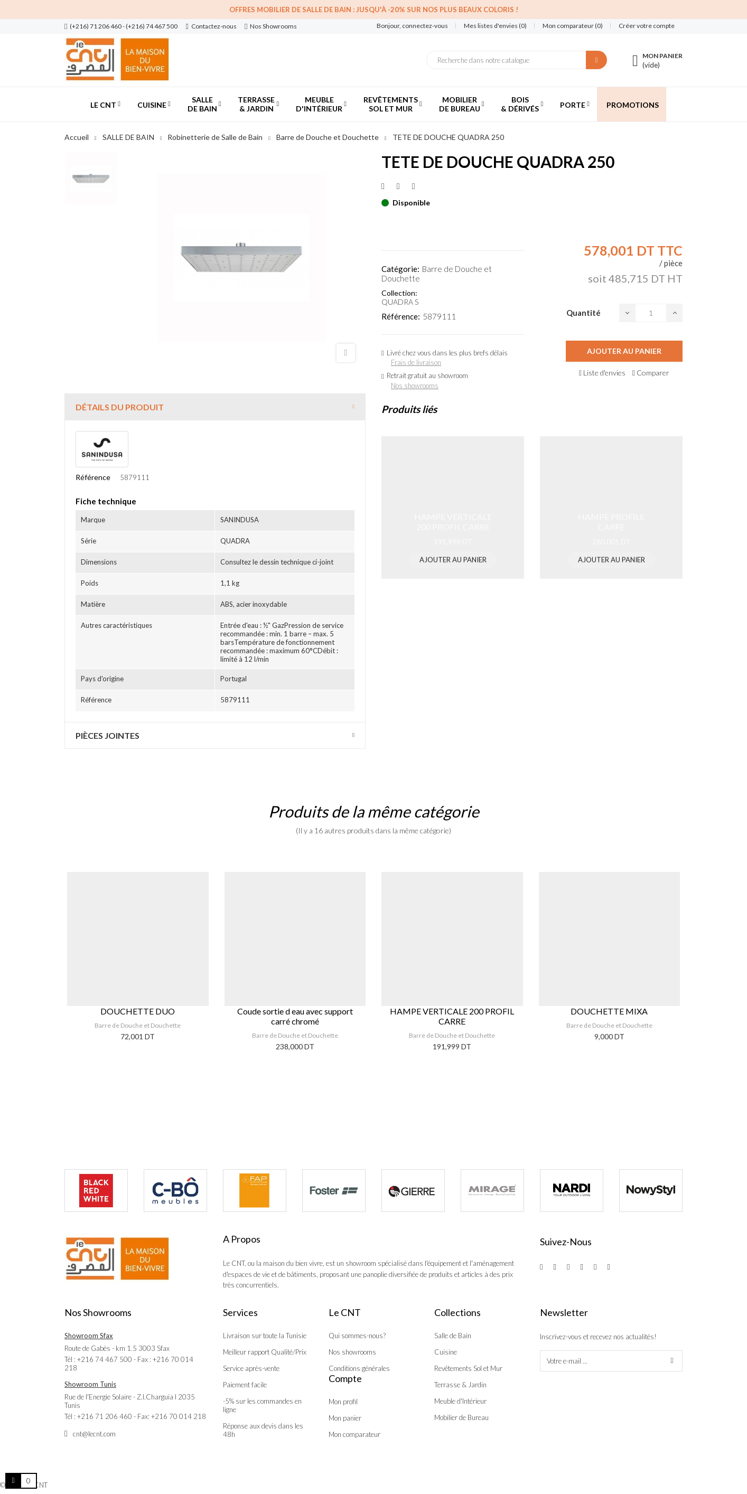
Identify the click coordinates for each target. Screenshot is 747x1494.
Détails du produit (120, 407)
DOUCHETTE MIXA (609, 1011)
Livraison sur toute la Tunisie (264, 1335)
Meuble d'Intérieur (460, 1401)
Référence (93, 477)
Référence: (400, 316)
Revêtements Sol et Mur (468, 1368)
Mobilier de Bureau (461, 1417)
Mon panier (345, 1418)
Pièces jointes (107, 735)
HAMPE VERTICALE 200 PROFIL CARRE (452, 1016)
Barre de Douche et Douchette (138, 1025)
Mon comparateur (354, 1434)
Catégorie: (400, 269)
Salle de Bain (452, 1335)
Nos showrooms (414, 385)
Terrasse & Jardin (460, 1384)
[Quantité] (651, 313)
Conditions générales (359, 1368)
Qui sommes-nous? (357, 1335)
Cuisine (445, 1352)
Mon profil (343, 1401)
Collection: (399, 292)
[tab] (215, 407)
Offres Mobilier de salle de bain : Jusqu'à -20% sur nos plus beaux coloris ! (373, 9)
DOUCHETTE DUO (137, 1011)
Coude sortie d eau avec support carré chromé (295, 1016)
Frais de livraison (416, 362)
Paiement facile (245, 1384)
